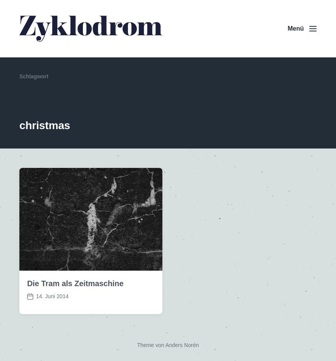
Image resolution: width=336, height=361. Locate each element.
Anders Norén (182, 345)
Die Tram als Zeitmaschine (75, 283)
